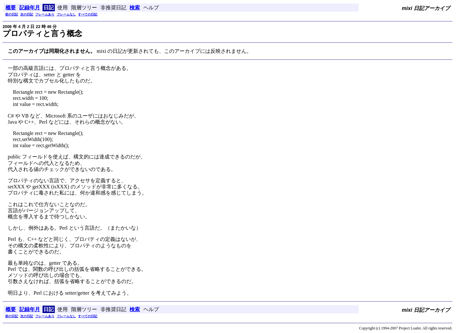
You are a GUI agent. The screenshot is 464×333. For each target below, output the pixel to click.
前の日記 (11, 14)
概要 (10, 7)
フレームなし (66, 14)
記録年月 (29, 7)
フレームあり (44, 14)
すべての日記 (87, 14)
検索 (135, 7)
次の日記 (26, 14)
